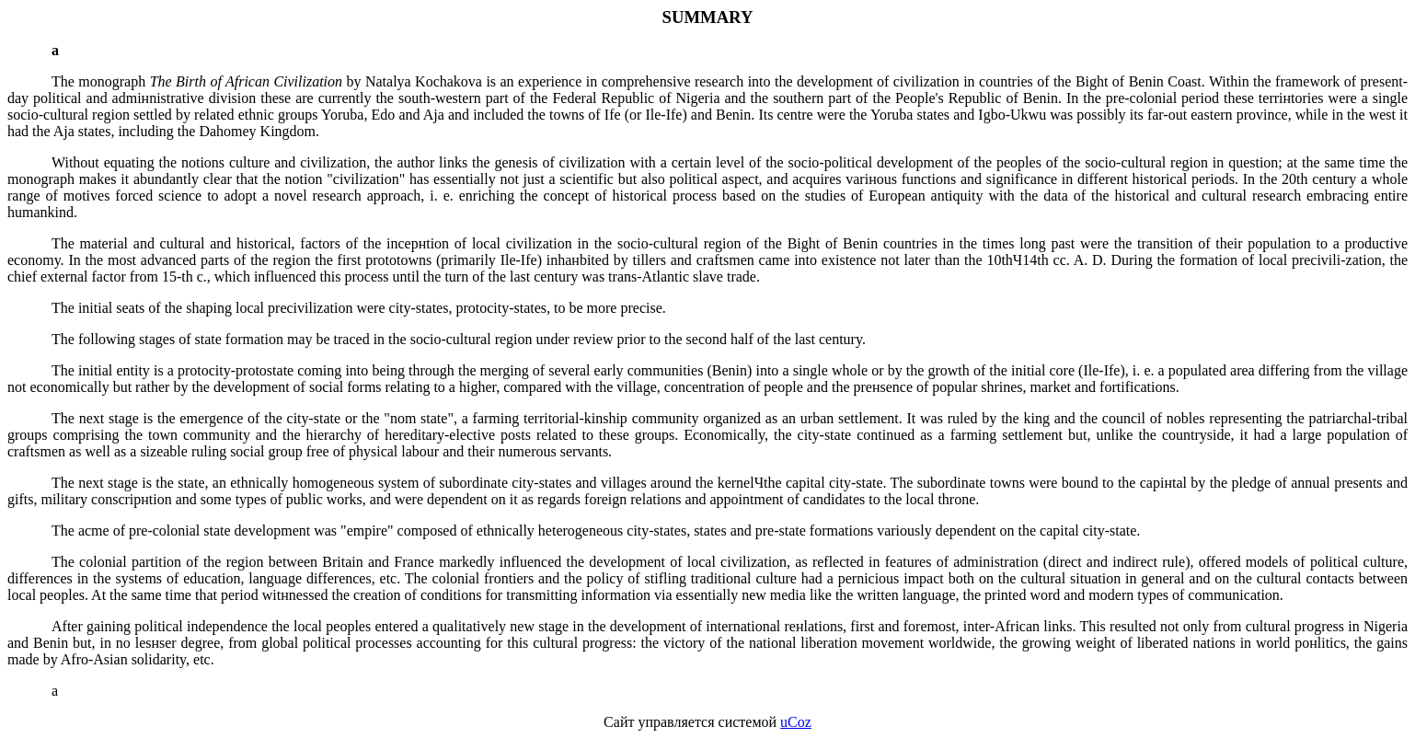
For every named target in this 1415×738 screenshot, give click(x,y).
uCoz (795, 722)
